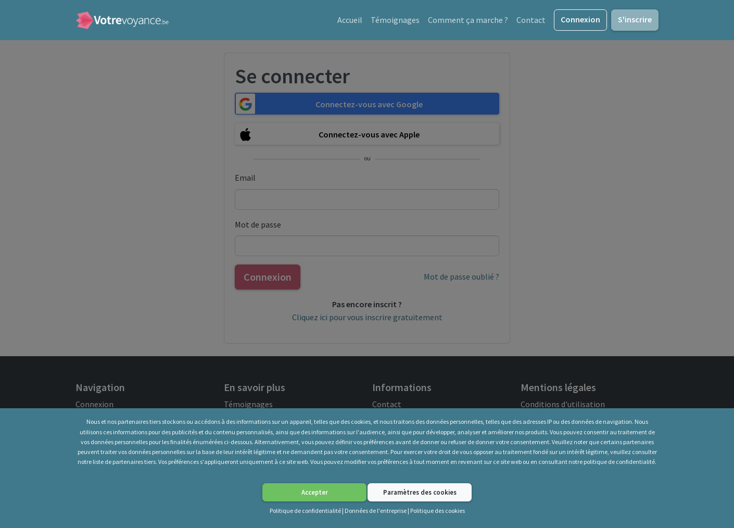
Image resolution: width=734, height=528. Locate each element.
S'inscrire (635, 19)
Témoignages (395, 20)
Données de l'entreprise (376, 510)
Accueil (349, 20)
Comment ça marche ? (468, 20)
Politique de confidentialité (305, 510)
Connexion (580, 19)
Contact (531, 20)
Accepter (314, 492)
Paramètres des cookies (420, 492)
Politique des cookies (437, 510)
